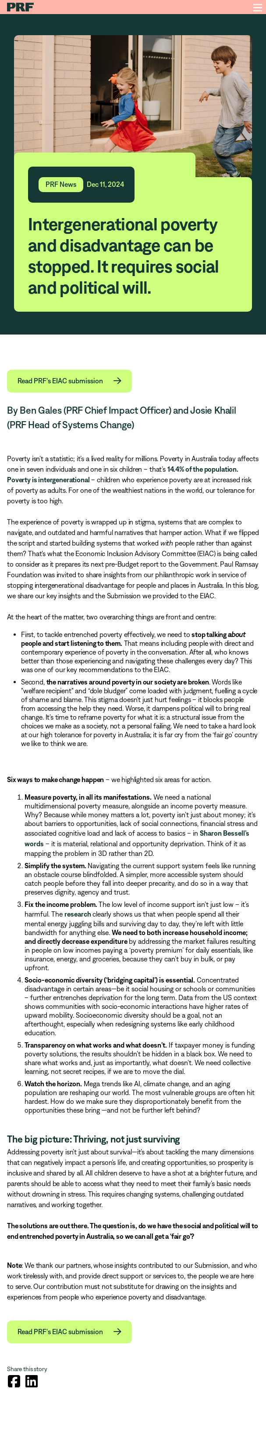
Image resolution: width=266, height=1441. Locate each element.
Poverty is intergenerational (48, 480)
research (78, 914)
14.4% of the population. (202, 469)
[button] (69, 381)
